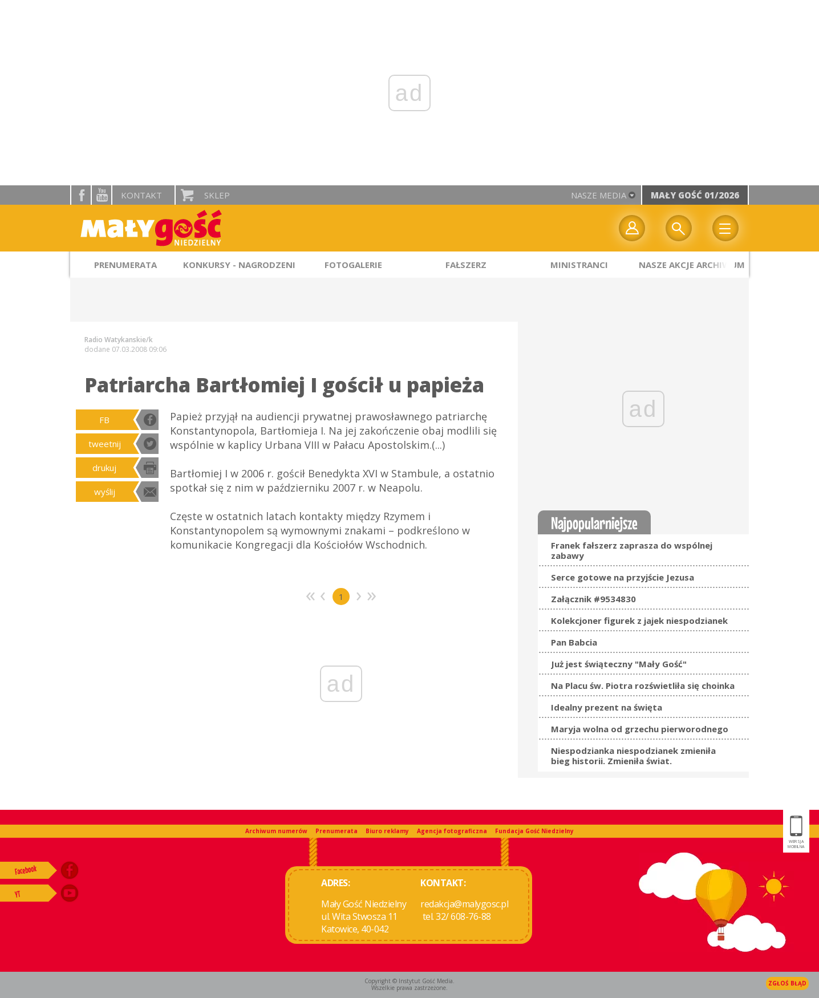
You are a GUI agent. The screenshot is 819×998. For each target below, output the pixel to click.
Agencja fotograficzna (452, 831)
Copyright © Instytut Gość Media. (409, 981)
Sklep (217, 195)
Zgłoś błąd (787, 983)
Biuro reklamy (387, 831)
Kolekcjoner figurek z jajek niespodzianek (639, 620)
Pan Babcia (574, 642)
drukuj (104, 467)
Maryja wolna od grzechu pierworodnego (639, 729)
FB (104, 419)
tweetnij (104, 443)
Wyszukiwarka (679, 228)
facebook (81, 195)
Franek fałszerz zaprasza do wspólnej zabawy (631, 550)
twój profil (632, 228)
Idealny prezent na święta (606, 707)
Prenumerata (336, 831)
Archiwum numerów (276, 831)
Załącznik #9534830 (593, 599)
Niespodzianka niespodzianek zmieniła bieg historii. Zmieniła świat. (633, 755)
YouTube (101, 195)
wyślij (104, 491)
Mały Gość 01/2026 (695, 195)
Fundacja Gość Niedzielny (534, 831)
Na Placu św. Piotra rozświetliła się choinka (643, 685)
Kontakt (141, 195)
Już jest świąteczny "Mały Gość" (619, 664)
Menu (725, 228)
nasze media (598, 195)
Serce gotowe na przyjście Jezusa (622, 577)
